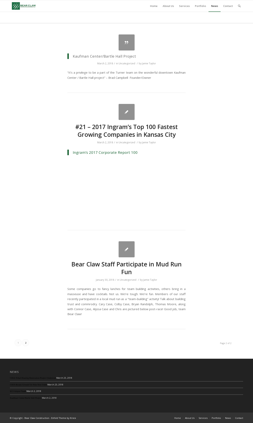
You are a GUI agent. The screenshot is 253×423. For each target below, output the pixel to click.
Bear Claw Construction (37, 417)
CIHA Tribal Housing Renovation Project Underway (33, 378)
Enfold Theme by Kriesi (63, 417)
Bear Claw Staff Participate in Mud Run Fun (126, 268)
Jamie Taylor (149, 63)
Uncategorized (127, 63)
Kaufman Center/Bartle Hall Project (25, 398)
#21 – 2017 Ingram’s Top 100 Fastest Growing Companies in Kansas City (126, 131)
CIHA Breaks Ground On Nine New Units (28, 384)
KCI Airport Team (18, 391)
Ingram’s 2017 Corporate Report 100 (105, 152)
